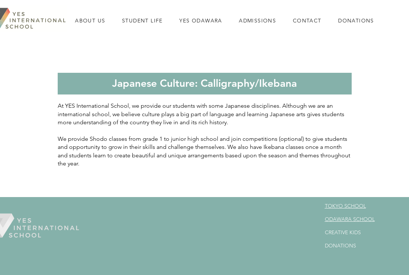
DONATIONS (340, 245)
